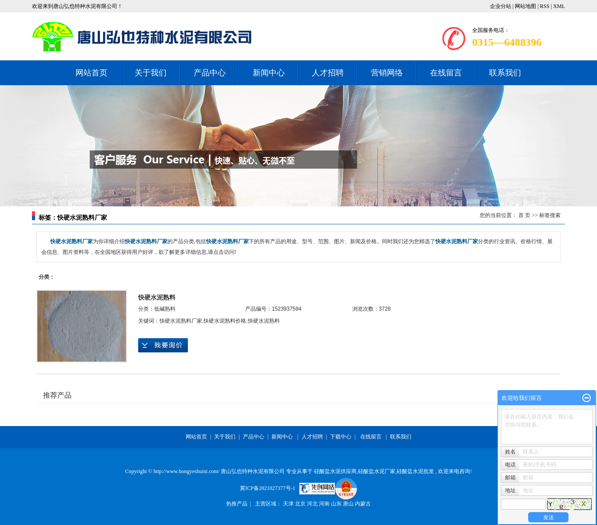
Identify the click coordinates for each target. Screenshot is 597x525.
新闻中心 (269, 72)
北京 (301, 504)
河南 (325, 504)
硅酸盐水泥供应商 (335, 471)
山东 (337, 504)
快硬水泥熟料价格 (224, 321)
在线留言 (446, 72)
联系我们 (505, 72)
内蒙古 (363, 504)
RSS (544, 6)
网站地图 (526, 6)
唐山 (349, 504)
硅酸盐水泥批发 (415, 471)
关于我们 (151, 72)
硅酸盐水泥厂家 (376, 471)
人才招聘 (328, 72)
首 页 (524, 215)
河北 (313, 504)
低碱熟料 (164, 309)
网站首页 (91, 72)
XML (559, 6)
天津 (289, 504)
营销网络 (387, 72)
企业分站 (500, 6)
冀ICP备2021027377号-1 (267, 488)
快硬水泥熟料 (156, 297)
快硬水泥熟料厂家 (180, 321)
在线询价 (163, 345)
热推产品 (236, 504)
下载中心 (340, 437)
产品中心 (210, 72)
